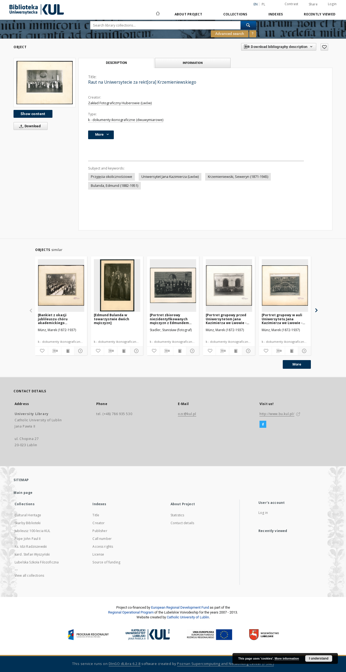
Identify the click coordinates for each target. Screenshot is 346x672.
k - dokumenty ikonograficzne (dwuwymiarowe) (125, 120)
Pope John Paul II (28, 538)
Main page (23, 492)
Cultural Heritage (28, 515)
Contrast (291, 4)
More (296, 364)
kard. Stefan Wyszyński (32, 554)
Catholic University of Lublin (188, 617)
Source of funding (106, 562)
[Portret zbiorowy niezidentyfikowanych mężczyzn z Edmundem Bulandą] (169, 319)
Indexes (275, 14)
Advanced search (229, 33)
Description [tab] (116, 63)
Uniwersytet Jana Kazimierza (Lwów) (170, 176)
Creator (98, 523)
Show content (33, 114)
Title (95, 515)
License (98, 554)
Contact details (182, 523)
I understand (318, 658)
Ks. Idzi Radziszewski (31, 546)
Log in (263, 512)
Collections (235, 14)
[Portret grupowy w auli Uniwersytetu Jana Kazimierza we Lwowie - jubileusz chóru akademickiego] (282, 319)
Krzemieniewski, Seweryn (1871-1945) (238, 176)
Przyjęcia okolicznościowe (111, 176)
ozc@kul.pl (187, 414)
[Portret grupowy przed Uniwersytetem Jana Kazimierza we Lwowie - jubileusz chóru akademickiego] (226, 319)
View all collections (29, 575)
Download (29, 126)
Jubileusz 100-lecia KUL (32, 531)
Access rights (102, 546)
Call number (102, 538)
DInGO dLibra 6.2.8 (125, 663)
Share (313, 4)
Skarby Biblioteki (28, 523)
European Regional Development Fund (180, 607)
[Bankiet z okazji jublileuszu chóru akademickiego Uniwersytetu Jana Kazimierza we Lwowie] (58, 319)
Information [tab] (193, 63)
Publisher (99, 531)
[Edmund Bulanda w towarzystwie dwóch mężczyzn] (111, 319)
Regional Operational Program (131, 612)
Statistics (177, 515)
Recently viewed (319, 14)
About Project (188, 14)
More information (287, 658)
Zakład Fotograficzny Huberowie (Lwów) (120, 103)
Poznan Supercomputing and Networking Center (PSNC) (225, 663)
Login (332, 4)
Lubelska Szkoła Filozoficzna (37, 562)
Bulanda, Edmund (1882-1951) (114, 185)
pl (263, 4)
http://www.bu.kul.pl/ (277, 414)
